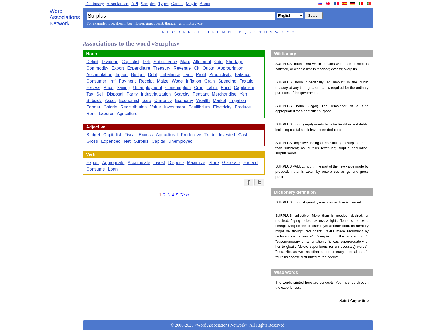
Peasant (201, 94)
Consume (95, 169)
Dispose (176, 162)
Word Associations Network (65, 17)
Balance (242, 74)
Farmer (93, 107)
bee (129, 23)
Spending (227, 81)
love (111, 23)
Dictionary (94, 3)
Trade (210, 134)
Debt (152, 74)
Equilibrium (199, 107)
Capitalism (244, 87)
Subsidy (94, 100)
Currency (163, 100)
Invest (159, 162)
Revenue (182, 68)
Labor (212, 87)
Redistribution (134, 107)
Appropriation (230, 68)
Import (121, 74)
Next (184, 195)
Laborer (106, 113)
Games (177, 3)
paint (159, 23)
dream (120, 23)
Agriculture (127, 113)
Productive (191, 134)
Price (108, 87)
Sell (100, 94)
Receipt (146, 81)
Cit (196, 68)
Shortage (234, 61)
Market (219, 100)
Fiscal (130, 134)
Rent (90, 113)
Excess (93, 87)
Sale (146, 100)
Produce (243, 107)
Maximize (196, 162)
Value (155, 107)
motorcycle (194, 23)
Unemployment (147, 87)
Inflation (193, 81)
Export (117, 68)
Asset (110, 100)
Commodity (97, 68)
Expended (111, 141)
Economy (184, 100)
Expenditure (138, 68)
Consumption (178, 87)
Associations (118, 3)
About (205, 3)
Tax (89, 94)
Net (127, 141)
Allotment (202, 61)
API (134, 3)
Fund (226, 87)
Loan (113, 169)
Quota (208, 68)
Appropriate (113, 162)
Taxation (248, 81)
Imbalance (170, 74)
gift (180, 23)
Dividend (110, 61)
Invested (227, 134)
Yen (243, 94)
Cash (243, 134)
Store (214, 162)
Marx (185, 61)
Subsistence (165, 61)
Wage (177, 81)
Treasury (161, 68)
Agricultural (167, 134)
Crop (198, 87)
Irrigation (237, 100)
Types (163, 3)
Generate (231, 162)
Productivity (220, 74)
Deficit (92, 61)
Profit (201, 74)
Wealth (203, 100)
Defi (146, 61)
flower (139, 23)
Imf (112, 81)
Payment (127, 81)
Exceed (250, 162)
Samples (148, 3)
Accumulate (139, 162)
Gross (92, 141)
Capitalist (130, 61)
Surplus (141, 141)
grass (150, 23)
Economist (129, 100)
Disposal (115, 94)
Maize (163, 81)
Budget (138, 74)
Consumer (96, 81)
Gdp (218, 61)
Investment (174, 107)
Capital (158, 141)
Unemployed (180, 141)
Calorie (110, 107)
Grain (209, 81)
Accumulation (99, 74)
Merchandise (224, 94)
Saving (123, 87)
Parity (132, 94)
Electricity (222, 107)
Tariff (188, 74)
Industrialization (156, 94)
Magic (191, 3)
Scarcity (181, 94)
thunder (170, 23)
